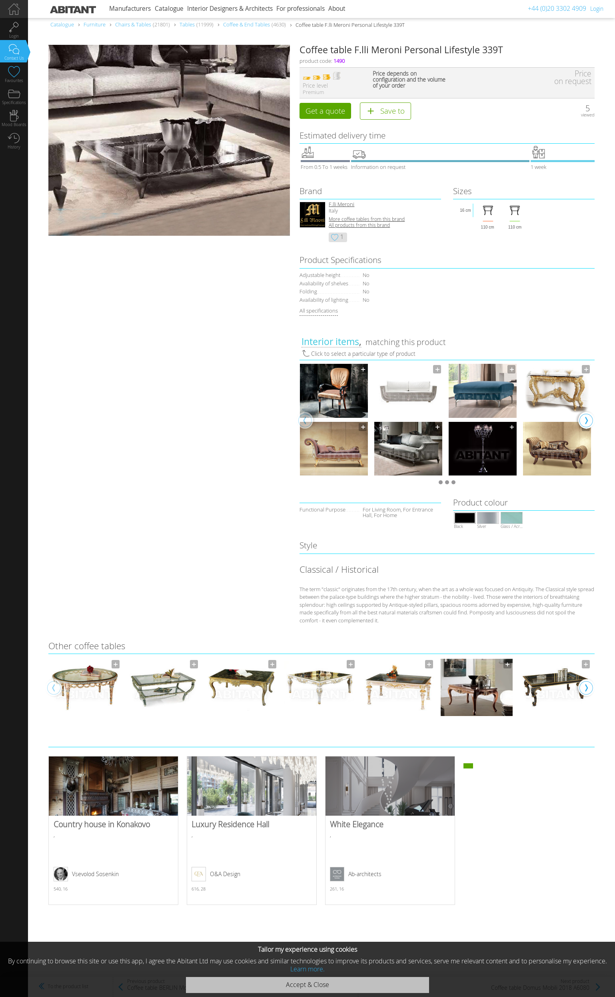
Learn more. (307, 969)
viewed (588, 114)
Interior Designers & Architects (230, 8)
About (336, 8)
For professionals (300, 8)
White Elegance (390, 831)
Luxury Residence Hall (251, 831)
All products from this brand (359, 226)
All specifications (319, 311)
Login (596, 8)
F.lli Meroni (341, 205)
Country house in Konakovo (113, 831)
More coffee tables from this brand (367, 220)
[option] (334, 420)
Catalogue (169, 8)
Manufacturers (130, 8)
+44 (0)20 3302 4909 (557, 8)
